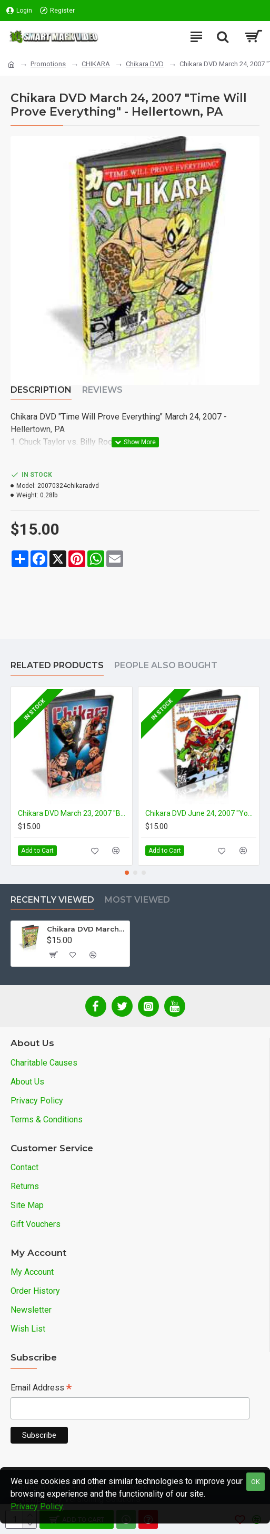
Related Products (57, 665)
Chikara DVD (145, 64)
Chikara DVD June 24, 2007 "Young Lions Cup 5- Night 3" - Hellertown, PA (201, 813)
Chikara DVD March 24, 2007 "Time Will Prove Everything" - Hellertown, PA (86, 929)
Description (41, 390)
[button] (127, 873)
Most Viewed (137, 900)
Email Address (41, 1389)
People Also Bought (165, 665)
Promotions (48, 64)
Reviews (102, 390)
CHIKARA (96, 64)
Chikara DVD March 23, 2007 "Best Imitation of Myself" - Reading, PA (73, 813)
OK (255, 1482)
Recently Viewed (52, 900)
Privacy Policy (37, 1506)
